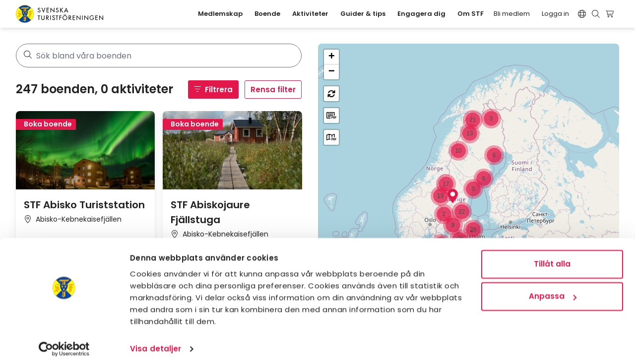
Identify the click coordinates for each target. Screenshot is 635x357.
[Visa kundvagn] (611, 14)
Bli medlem (512, 13)
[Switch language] (582, 14)
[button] (452, 196)
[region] (468, 192)
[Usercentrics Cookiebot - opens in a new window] (64, 337)
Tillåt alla (552, 252)
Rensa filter (273, 89)
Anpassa (552, 285)
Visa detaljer (155, 337)
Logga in (555, 13)
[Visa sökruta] (596, 14)
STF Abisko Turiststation (84, 205)
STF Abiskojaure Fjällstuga (210, 212)
